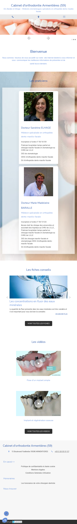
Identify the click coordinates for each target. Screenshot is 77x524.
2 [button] (73, 39)
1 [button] (72, 39)
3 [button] (75, 39)
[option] (38, 27)
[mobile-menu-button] (64, 16)
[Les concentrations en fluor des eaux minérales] (38, 287)
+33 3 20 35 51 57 (62, 451)
